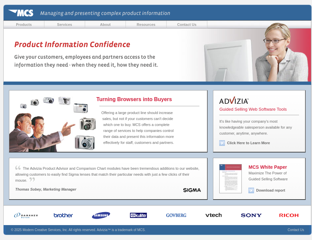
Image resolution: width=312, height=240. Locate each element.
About (105, 25)
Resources (146, 25)
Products (24, 25)
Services (64, 25)
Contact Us (186, 25)
